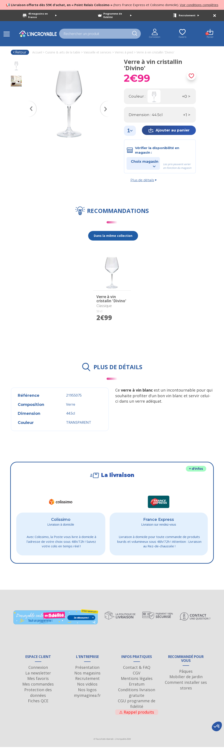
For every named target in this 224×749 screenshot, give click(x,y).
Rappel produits (136, 714)
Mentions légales (137, 680)
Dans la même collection (113, 236)
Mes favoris (38, 680)
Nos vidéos (87, 686)
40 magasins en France (42, 15)
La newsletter (38, 675)
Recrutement (189, 15)
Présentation (87, 669)
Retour (19, 52)
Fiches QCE (38, 702)
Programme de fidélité (117, 15)
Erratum (136, 686)
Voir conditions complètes (199, 5)
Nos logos (87, 691)
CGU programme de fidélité (136, 705)
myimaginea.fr (87, 697)
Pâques (186, 673)
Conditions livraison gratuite (136, 694)
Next (106, 102)
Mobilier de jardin (186, 678)
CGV (136, 675)
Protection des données (38, 694)
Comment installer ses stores (186, 687)
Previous (30, 102)
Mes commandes (38, 686)
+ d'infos (196, 469)
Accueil (37, 52)
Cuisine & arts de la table (62, 52)
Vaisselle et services (97, 52)
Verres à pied (124, 52)
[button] (217, 726)
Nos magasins (87, 675)
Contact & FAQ (136, 669)
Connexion (38, 669)
